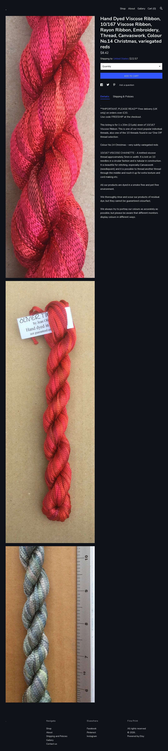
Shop (123, 8)
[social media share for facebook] (101, 85)
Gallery (141, 8)
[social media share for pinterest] (114, 85)
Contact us (51, 743)
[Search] (161, 9)
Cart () (152, 8)
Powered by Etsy (135, 736)
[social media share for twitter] (108, 85)
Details (105, 96)
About (131, 8)
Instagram (92, 736)
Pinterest (91, 732)
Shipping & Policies (123, 96)
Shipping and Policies (56, 736)
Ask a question (126, 85)
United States (120, 58)
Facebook (91, 728)
